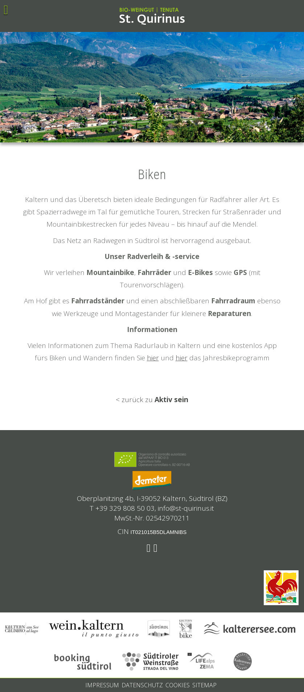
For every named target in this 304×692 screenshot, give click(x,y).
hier (153, 358)
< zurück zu (152, 399)
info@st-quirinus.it (186, 508)
